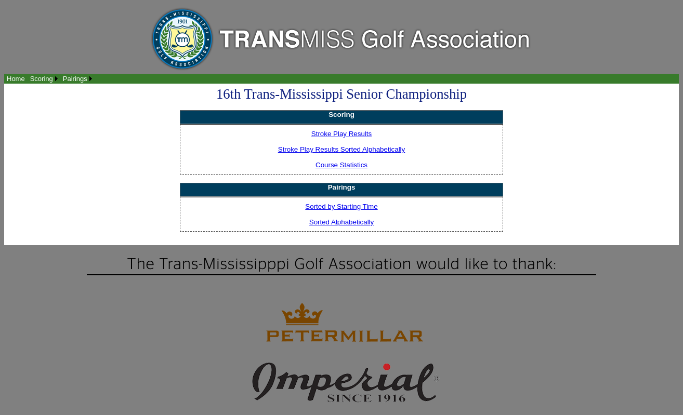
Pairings (75, 79)
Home (16, 79)
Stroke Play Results (341, 134)
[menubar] (49, 79)
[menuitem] (16, 79)
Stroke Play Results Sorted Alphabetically (341, 149)
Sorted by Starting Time (341, 206)
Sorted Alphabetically (341, 222)
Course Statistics (341, 165)
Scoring (41, 79)
